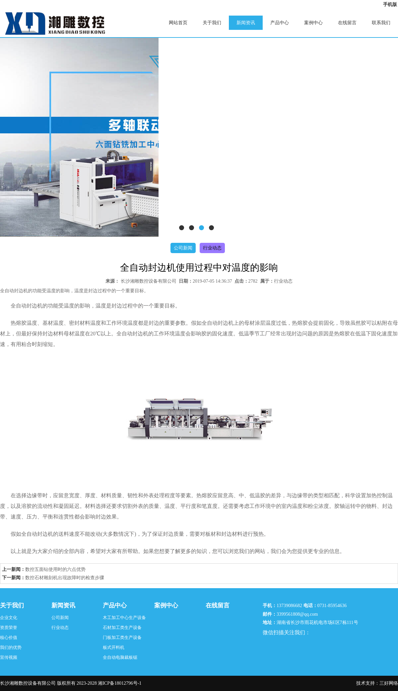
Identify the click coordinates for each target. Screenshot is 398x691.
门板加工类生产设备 (122, 637)
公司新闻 (183, 247)
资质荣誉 (8, 627)
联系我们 (381, 22)
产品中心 (279, 22)
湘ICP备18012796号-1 (119, 683)
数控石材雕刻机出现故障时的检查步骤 (64, 577)
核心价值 (8, 637)
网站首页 (178, 22)
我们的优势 (11, 647)
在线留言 (347, 22)
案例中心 (313, 22)
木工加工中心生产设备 (124, 617)
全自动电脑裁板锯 (120, 657)
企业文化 (8, 617)
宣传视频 (8, 657)
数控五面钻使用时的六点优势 (55, 569)
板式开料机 (113, 647)
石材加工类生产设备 (122, 627)
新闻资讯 (245, 22)
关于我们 (212, 22)
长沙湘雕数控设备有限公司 (148, 281)
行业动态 (212, 247)
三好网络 (388, 683)
